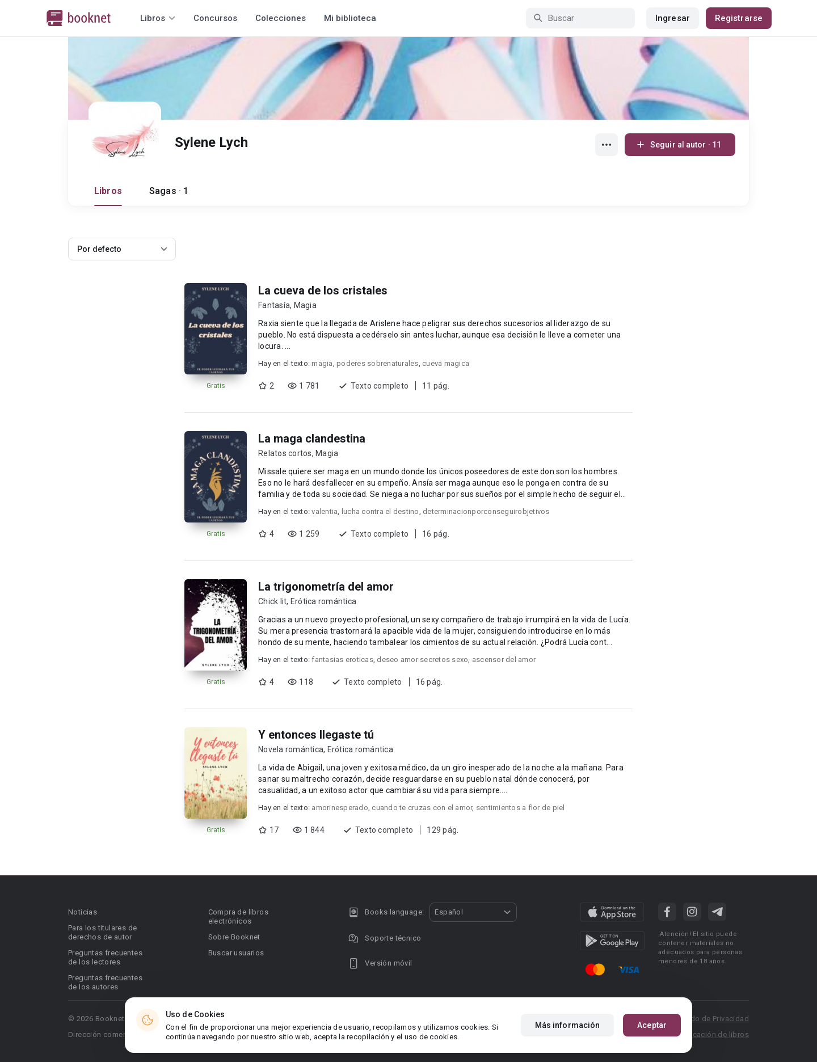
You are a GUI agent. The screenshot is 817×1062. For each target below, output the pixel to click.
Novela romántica (290, 749)
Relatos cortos (285, 453)
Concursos (215, 18)
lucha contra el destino (380, 511)
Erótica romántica (323, 601)
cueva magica (445, 363)
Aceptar (652, 1025)
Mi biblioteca (350, 18)
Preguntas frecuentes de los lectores (105, 957)
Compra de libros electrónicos (238, 916)
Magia (305, 305)
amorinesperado (339, 807)
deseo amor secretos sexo (422, 659)
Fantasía (274, 305)
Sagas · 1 (168, 191)
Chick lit (272, 601)
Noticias (82, 912)
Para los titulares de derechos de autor (102, 932)
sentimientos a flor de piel (520, 807)
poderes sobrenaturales (377, 363)
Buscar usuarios (236, 953)
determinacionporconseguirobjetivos (486, 511)
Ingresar (672, 18)
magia (321, 363)
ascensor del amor (504, 659)
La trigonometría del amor (326, 586)
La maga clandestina (311, 438)
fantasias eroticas (342, 659)
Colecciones (280, 18)
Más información (567, 1025)
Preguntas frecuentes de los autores (105, 982)
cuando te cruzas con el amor (422, 807)
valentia (324, 511)
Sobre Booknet (234, 937)
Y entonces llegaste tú (316, 734)
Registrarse (739, 18)
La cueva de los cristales (323, 290)
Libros (108, 191)
